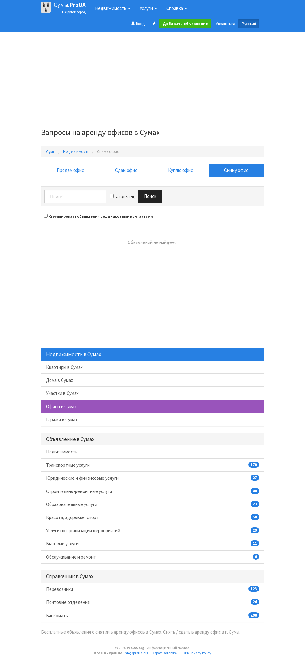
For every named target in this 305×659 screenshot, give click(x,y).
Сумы (70, 4)
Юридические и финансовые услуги (152, 478)
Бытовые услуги (152, 543)
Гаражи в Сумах (61, 419)
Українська (225, 23)
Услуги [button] (148, 8)
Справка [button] (176, 8)
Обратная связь (164, 653)
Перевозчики (152, 589)
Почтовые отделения (152, 602)
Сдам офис (126, 170)
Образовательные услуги (152, 504)
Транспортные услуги (152, 465)
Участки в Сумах (62, 393)
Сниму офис (236, 170)
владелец (122, 196)
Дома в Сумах (59, 380)
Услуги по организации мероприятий (152, 530)
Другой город (73, 12)
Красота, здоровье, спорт (152, 517)
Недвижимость (61, 452)
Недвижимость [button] (112, 8)
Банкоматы (152, 615)
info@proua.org (136, 653)
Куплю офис (180, 170)
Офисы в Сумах (61, 406)
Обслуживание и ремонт (152, 557)
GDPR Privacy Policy (195, 653)
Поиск (150, 196)
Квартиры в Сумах (64, 367)
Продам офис (70, 170)
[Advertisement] (152, 81)
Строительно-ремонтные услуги (152, 491)
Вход (138, 23)
